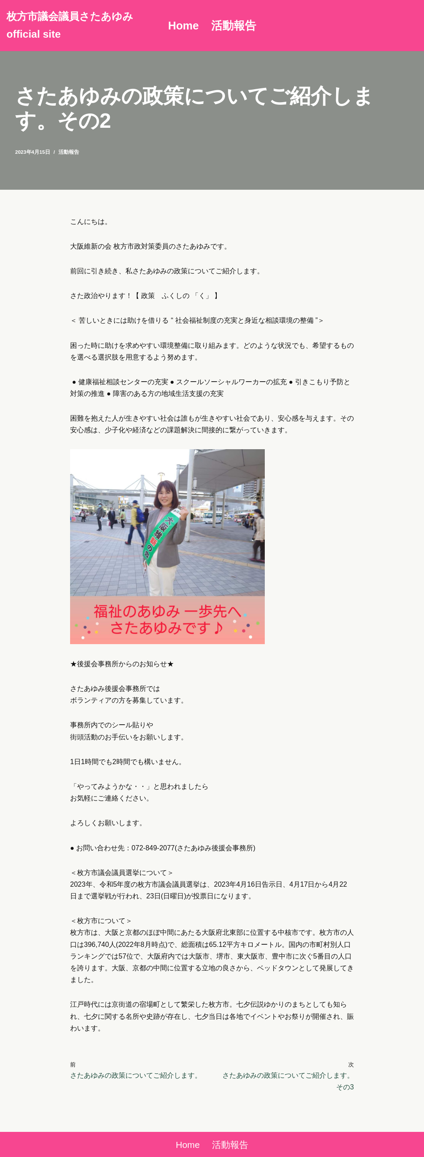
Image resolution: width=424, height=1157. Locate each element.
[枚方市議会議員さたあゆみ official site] (79, 25)
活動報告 (233, 25)
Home (183, 25)
